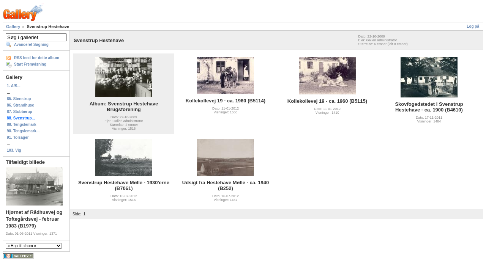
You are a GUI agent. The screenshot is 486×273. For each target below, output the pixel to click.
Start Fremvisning (30, 64)
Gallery (13, 26)
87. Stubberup (19, 112)
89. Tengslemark (21, 124)
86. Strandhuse (20, 105)
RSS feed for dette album (36, 58)
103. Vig (14, 150)
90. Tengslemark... (23, 131)
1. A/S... (14, 86)
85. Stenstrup (19, 99)
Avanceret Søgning (31, 44)
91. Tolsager (18, 137)
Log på (473, 26)
